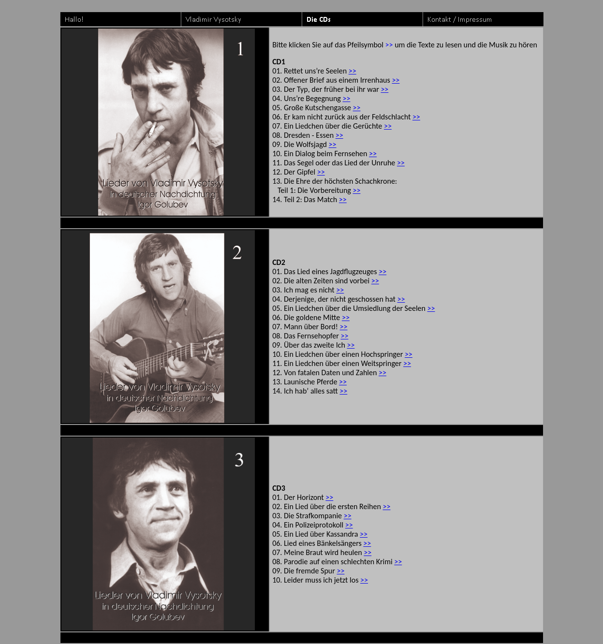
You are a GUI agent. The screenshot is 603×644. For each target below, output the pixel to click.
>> (352, 70)
